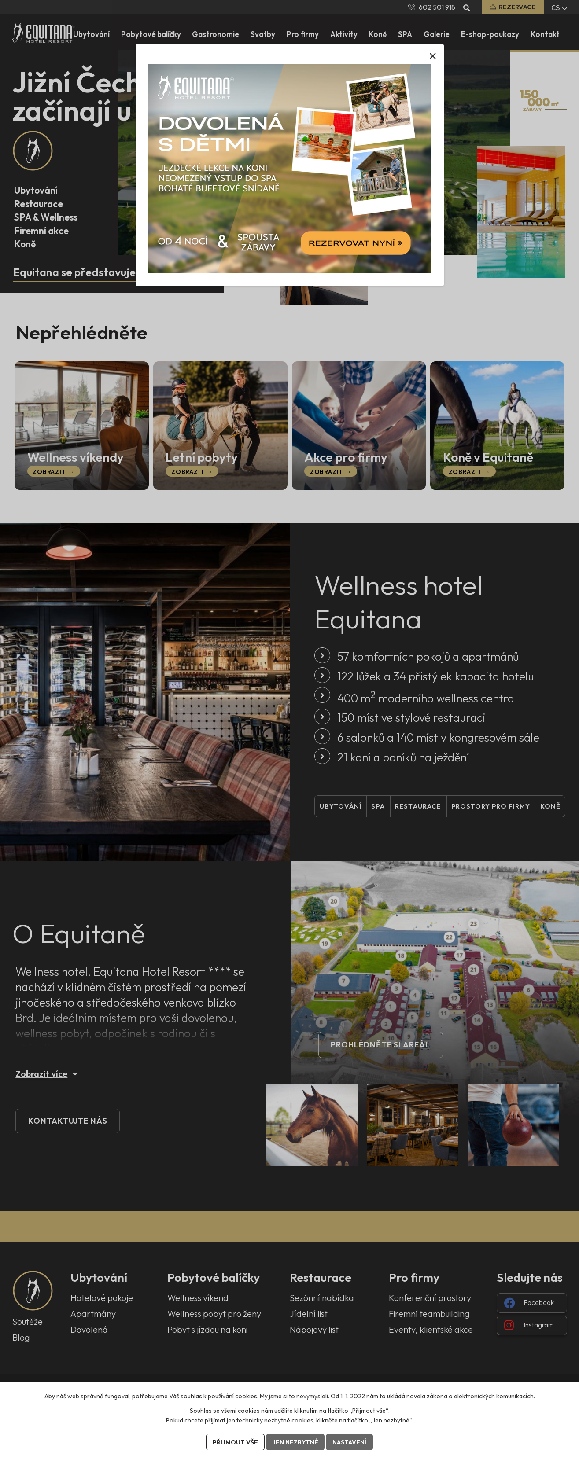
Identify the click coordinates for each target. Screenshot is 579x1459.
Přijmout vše (235, 1442)
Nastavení (350, 1442)
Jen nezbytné (295, 1442)
